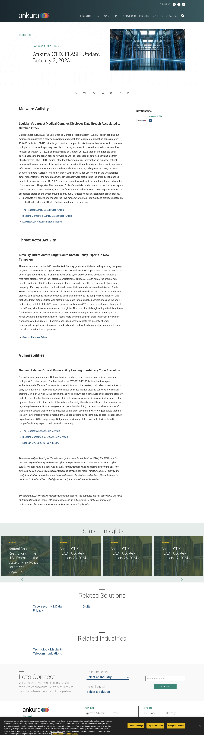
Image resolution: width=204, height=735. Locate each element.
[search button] (182, 16)
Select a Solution (108, 692)
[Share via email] (85, 93)
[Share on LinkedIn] (102, 93)
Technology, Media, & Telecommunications (47, 651)
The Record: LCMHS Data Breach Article (43, 209)
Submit (165, 686)
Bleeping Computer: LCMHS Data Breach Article (47, 215)
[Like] (75, 93)
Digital (87, 606)
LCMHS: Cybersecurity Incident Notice (42, 221)
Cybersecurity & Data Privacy (47, 608)
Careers (115, 713)
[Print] (128, 93)
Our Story (149, 713)
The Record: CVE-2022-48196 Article (41, 431)
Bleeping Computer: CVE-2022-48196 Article (45, 437)
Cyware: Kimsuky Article (34, 337)
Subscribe (165, 4)
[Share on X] (94, 93)
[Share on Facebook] (111, 93)
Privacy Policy (72, 734)
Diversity (171, 713)
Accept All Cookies (176, 726)
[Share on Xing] (119, 93)
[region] (102, 726)
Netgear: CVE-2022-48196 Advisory (40, 442)
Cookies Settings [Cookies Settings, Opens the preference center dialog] (136, 726)
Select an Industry (108, 677)
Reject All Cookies (155, 726)
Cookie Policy (57, 734)
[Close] (200, 726)
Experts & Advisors (95, 713)
